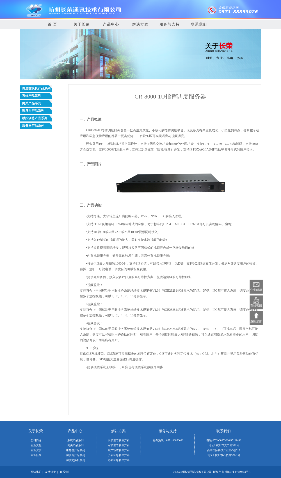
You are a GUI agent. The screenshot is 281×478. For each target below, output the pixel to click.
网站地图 (35, 471)
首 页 (52, 24)
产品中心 (111, 24)
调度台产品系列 (75, 455)
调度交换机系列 (75, 460)
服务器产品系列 (75, 450)
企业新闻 (36, 455)
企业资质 (36, 450)
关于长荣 (82, 24)
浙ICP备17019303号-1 (238, 471)
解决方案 (140, 24)
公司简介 (36, 440)
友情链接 (50, 471)
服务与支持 (170, 24)
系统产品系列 (75, 440)
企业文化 (36, 445)
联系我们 (199, 24)
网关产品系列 (75, 445)
